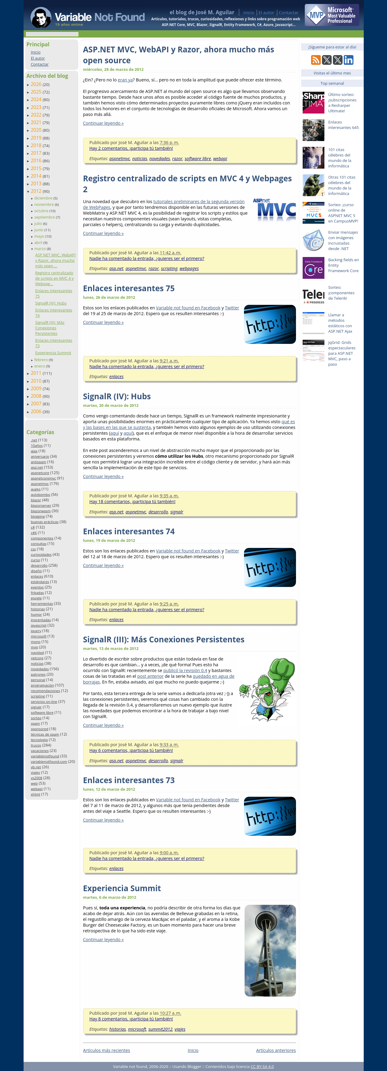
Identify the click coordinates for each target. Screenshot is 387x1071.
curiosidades (41, 554)
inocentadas (41, 620)
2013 (37, 183)
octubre (41, 210)
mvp (34, 647)
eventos (37, 587)
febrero (41, 359)
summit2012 (160, 1029)
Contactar (289, 12)
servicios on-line (44, 701)
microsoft (39, 636)
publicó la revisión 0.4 (185, 670)
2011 (37, 373)
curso (35, 560)
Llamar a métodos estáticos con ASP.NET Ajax (340, 323)
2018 (37, 145)
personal (38, 679)
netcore (37, 658)
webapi (37, 788)
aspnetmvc (40, 483)
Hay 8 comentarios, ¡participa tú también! (131, 1019)
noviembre (44, 204)
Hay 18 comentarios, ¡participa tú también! (132, 501)
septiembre (45, 217)
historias (38, 609)
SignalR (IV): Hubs (51, 303)
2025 (37, 91)
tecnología (39, 739)
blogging (38, 516)
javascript (39, 625)
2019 (37, 137)
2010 (37, 380)
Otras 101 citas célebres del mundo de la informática (342, 185)
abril (38, 242)
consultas (39, 543)
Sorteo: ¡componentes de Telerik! (341, 293)
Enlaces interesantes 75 (129, 288)
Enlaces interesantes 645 (343, 124)
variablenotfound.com (49, 761)
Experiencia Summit (53, 352)
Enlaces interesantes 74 (129, 531)
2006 (37, 411)
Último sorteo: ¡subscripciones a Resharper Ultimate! (342, 103)
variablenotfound (45, 756)
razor (177, 158)
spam (35, 723)
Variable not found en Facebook (188, 308)
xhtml (35, 794)
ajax (34, 451)
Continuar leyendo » (103, 123)
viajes (35, 772)
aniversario (40, 456)
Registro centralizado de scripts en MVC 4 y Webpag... (54, 278)
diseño (36, 570)
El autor (266, 12)
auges (36, 489)
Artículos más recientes (106, 1050)
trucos (36, 745)
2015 (37, 168)
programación (42, 685)
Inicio (248, 12)
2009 (37, 388)
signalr (36, 707)
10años (37, 445)
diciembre (43, 198)
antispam (38, 462)
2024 (37, 99)
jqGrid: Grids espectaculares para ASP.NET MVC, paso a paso (342, 353)
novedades (40, 669)
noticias (37, 663)
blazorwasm (41, 511)
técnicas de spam (45, 734)
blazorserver (41, 505)
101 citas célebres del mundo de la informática (339, 158)
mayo (39, 236)
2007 (37, 403)
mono (36, 641)
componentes (42, 538)
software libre (42, 712)
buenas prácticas (45, 521)
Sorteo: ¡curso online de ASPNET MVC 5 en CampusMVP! (343, 213)
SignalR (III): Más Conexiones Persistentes (49, 328)
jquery (36, 630)
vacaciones (40, 750)
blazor (36, 500)
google (36, 598)
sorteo (36, 718)
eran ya (125, 80)
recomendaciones (45, 690)
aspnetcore (40, 472)
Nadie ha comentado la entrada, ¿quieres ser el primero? (146, 258)
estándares (40, 581)
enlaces (37, 576)
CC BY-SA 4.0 (262, 1066)
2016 (37, 160)
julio (38, 223)
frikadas (37, 592)
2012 (37, 191)
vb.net (36, 767)
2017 (37, 153)
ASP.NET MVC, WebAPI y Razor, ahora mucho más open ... (55, 260)
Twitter (232, 308)
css (33, 549)
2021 (37, 122)
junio (39, 229)
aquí (114, 433)
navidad (37, 652)
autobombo (40, 494)
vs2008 (36, 778)
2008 (37, 396)
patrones (38, 674)
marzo (40, 248)
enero (40, 366)
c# (33, 527)
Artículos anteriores (276, 1050)
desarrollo (39, 565)
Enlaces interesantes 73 (129, 780)
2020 (37, 130)
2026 (37, 84)
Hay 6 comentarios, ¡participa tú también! (131, 750)
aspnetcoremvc (43, 478)
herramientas (42, 603)
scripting (38, 696)
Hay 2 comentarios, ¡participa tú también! (131, 148)
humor (36, 614)
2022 (37, 114)
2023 (37, 107)
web (34, 783)
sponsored (39, 729)
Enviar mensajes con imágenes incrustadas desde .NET (343, 240)
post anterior (150, 676)
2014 (37, 176)
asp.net (37, 467)
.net (34, 440)
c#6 (34, 532)
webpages (189, 268)
